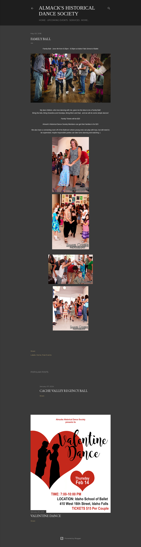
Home (42, 20)
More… (85, 20)
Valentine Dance (46, 516)
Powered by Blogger (70, 538)
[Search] (109, 7)
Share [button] (33, 351)
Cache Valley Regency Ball (64, 391)
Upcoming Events (57, 20)
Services (74, 20)
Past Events (47, 355)
